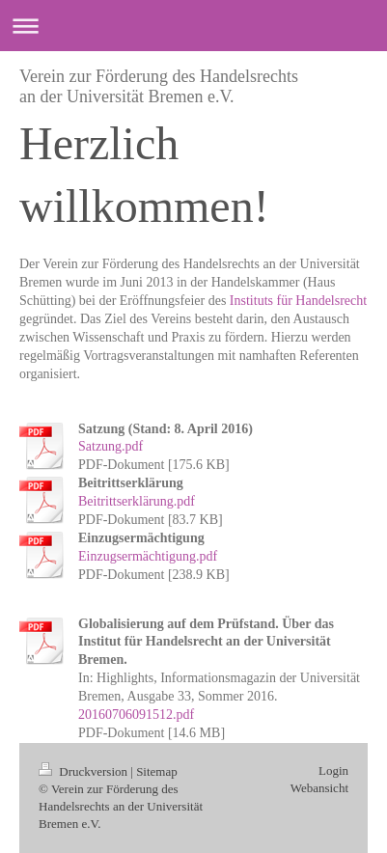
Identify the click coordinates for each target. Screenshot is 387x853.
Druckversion (84, 771)
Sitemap (157, 771)
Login (333, 770)
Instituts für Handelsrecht (298, 300)
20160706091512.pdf (136, 714)
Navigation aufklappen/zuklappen (193, 25)
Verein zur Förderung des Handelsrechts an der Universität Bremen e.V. (158, 86)
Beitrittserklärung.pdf (136, 501)
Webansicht (319, 788)
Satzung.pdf (110, 446)
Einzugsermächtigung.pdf (147, 556)
